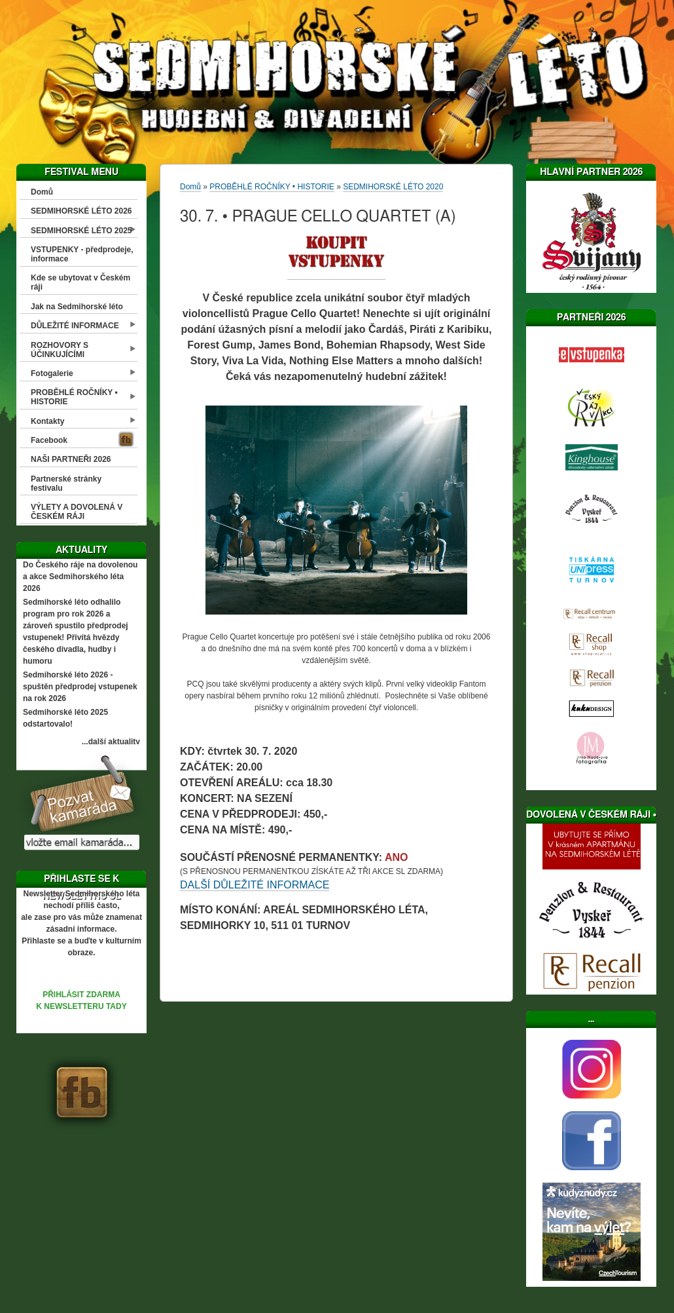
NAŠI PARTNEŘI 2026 (71, 459)
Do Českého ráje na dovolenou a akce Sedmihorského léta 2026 (80, 576)
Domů (42, 192)
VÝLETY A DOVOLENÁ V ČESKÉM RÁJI (76, 512)
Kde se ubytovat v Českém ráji (80, 282)
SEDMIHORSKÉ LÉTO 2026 (81, 211)
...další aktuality (111, 741)
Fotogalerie (52, 373)
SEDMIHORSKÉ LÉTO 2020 (393, 186)
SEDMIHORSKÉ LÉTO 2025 (81, 230)
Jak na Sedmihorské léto (77, 306)
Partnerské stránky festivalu (66, 483)
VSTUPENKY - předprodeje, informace (82, 254)
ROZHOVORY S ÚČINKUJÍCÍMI (59, 350)
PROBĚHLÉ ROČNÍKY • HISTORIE (74, 397)
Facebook (49, 440)
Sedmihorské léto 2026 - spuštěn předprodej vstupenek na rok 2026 (80, 686)
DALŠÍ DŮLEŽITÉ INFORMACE (254, 884)
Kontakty (47, 421)
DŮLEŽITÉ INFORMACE (75, 325)
